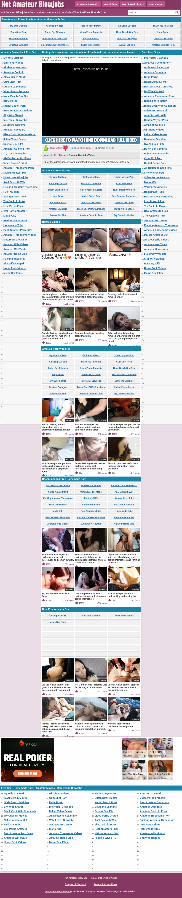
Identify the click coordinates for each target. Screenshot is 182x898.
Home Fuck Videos (14, 268)
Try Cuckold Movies (15, 153)
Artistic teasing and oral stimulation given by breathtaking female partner (56, 427)
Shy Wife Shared (90, 38)
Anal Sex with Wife (14, 182)
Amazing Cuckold (127, 26)
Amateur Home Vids (15, 254)
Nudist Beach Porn (18, 38)
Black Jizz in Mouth (163, 26)
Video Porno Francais (91, 32)
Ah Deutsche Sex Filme (17, 158)
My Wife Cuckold (18, 26)
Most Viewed (156, 4)
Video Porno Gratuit (15, 163)
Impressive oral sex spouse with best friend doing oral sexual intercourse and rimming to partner (124, 558)
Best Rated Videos (133, 4)
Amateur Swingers (18, 45)
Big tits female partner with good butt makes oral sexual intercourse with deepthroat (56, 687)
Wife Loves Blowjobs (15, 177)
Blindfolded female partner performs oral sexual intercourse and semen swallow (58, 557)
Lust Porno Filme (13, 206)
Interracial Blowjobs (127, 38)
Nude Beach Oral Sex (127, 32)
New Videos (110, 4)
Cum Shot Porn (18, 32)
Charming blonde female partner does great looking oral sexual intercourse (90, 596)
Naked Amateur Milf (14, 172)
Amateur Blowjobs (88, 4)
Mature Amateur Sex (15, 239)
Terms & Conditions (105, 884)
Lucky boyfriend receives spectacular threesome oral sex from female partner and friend (58, 297)
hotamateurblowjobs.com (58, 891)
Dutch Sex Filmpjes (55, 32)
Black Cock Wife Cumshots (55, 45)
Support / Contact (75, 884)
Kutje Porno (163, 32)
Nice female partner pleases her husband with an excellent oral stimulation (124, 427)
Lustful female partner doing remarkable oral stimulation (89, 295)
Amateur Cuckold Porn (163, 45)
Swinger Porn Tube (14, 196)
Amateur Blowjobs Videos (82, 155)
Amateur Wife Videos (15, 244)
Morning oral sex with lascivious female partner (120, 725)
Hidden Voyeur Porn (91, 26)
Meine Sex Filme (13, 273)
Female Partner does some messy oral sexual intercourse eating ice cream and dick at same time (57, 728)
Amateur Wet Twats (14, 249)
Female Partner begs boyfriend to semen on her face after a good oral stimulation (57, 336)
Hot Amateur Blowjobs (76, 878)
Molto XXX (9, 215)
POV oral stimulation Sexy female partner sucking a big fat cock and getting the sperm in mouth (124, 337)
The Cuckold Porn (14, 201)
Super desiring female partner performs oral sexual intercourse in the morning (90, 466)
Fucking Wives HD (14, 258)
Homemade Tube (13, 225)
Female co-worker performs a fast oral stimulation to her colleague (123, 466)
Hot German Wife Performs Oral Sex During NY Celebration (91, 686)
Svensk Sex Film (127, 45)
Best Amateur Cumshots (54, 38)
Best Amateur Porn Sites (18, 230)
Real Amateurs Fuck (15, 220)
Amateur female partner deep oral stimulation (89, 334)
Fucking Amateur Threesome (20, 187)
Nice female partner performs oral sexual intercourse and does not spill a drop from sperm (56, 467)
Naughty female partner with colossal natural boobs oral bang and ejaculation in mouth (90, 726)
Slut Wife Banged (13, 263)
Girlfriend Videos (54, 26)
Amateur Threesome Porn (18, 167)
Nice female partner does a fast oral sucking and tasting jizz (123, 594)
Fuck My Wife (11, 191)
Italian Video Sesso (91, 45)
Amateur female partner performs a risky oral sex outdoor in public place (87, 427)
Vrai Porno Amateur (14, 210)
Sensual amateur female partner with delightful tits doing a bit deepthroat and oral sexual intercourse (90, 558)
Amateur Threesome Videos (19, 234)
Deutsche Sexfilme (163, 38)
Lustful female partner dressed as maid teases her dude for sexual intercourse (123, 687)
